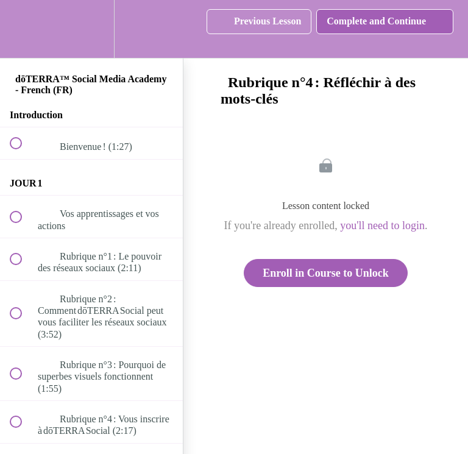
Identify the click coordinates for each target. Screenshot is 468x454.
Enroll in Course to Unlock (326, 273)
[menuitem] (91, 29)
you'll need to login (382, 225)
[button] (22, 29)
